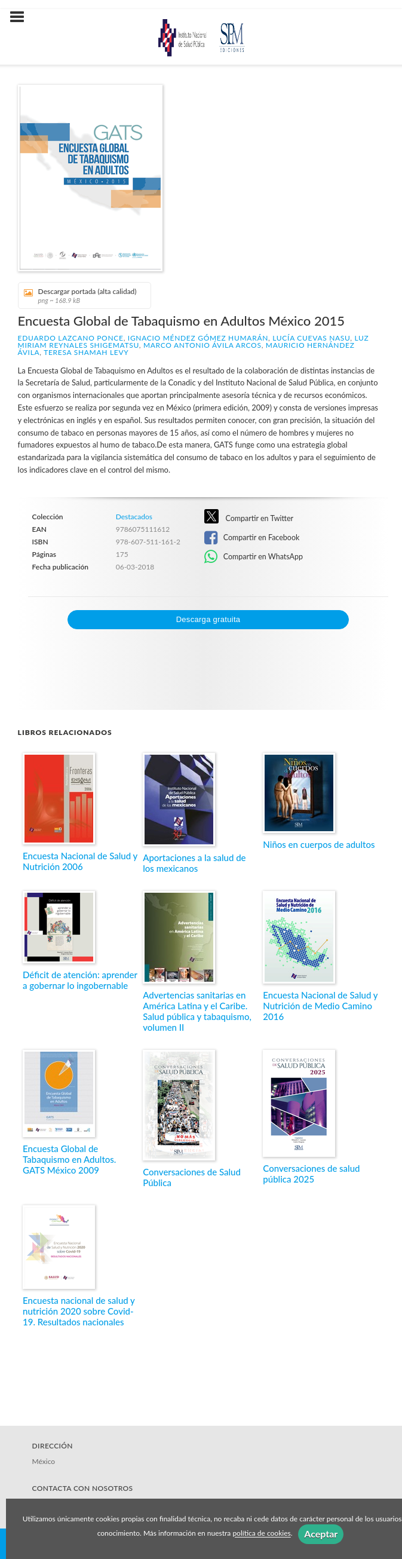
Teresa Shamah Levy (86, 352)
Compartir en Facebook (251, 538)
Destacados (134, 516)
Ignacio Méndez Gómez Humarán (198, 337)
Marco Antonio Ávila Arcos (202, 345)
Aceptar (320, 1533)
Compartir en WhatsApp (253, 557)
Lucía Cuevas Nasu (311, 337)
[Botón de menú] (21, 17)
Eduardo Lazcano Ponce (71, 337)
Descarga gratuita (208, 619)
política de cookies (261, 1533)
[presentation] (119, 652)
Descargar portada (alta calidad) (80, 295)
